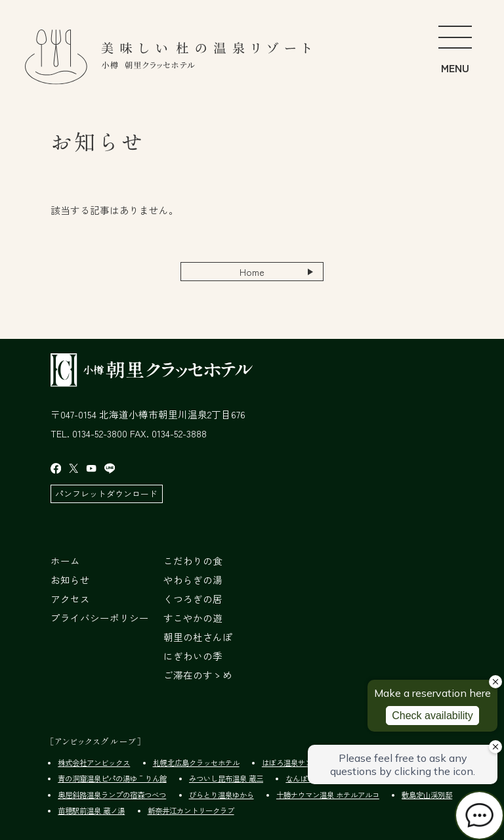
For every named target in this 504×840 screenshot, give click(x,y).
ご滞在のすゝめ (197, 675)
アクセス (70, 599)
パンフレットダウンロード (106, 493)
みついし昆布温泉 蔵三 (226, 778)
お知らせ (70, 579)
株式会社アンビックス (94, 762)
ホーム (65, 560)
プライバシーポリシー (100, 618)
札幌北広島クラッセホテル (196, 762)
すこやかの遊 (192, 618)
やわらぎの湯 (192, 579)
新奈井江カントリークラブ (191, 810)
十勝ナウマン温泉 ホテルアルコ (327, 794)
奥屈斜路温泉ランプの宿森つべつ (112, 794)
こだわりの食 (192, 560)
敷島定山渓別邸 (427, 794)
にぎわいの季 (192, 656)
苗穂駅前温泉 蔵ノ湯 (91, 810)
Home (252, 271)
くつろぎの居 (192, 599)
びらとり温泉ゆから (221, 794)
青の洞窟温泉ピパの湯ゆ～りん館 (112, 778)
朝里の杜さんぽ (197, 637)
